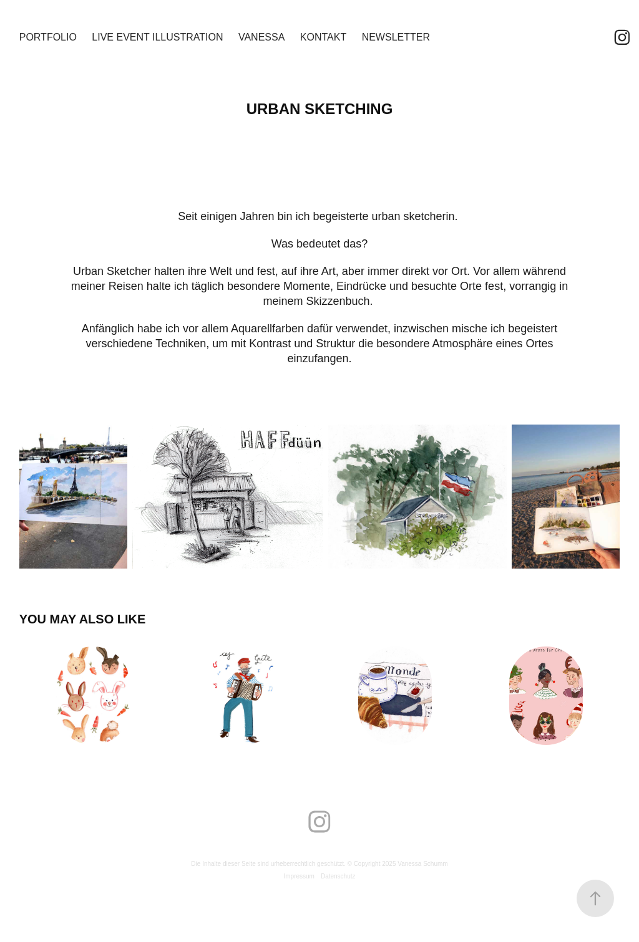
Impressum (298, 876)
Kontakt (323, 37)
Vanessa (261, 37)
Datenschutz (338, 876)
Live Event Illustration (157, 37)
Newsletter (396, 37)
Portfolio (48, 37)
